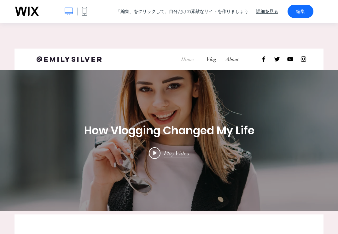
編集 (300, 11)
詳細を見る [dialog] (267, 11)
